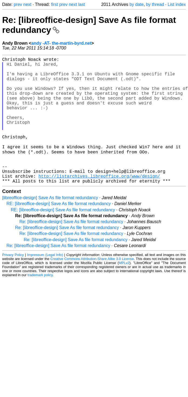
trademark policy (40, 302)
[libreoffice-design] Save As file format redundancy (50, 225)
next (27, 4)
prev (18, 4)
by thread (155, 4)
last (81, 4)
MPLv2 (124, 290)
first (54, 4)
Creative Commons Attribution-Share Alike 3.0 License (92, 286)
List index (177, 4)
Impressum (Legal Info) (45, 282)
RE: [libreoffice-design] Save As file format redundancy (58, 231)
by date (136, 4)
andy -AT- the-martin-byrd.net (61, 43)
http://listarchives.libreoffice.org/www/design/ (99, 202)
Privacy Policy (13, 282)
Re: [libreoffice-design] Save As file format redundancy (71, 249)
